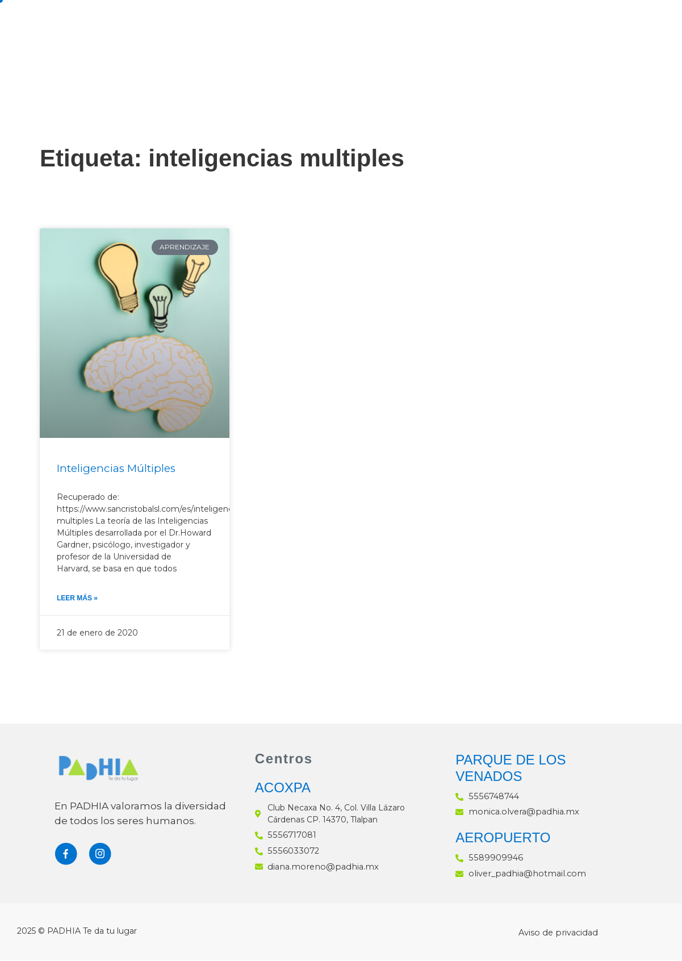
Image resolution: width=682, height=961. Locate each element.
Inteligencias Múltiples (120, 469)
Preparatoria (514, 26)
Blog (622, 26)
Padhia (274, 26)
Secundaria (379, 26)
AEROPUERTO (502, 839)
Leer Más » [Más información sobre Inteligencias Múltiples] (77, 600)
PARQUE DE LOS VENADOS (510, 770)
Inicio (195, 26)
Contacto (215, 62)
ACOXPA (283, 789)
